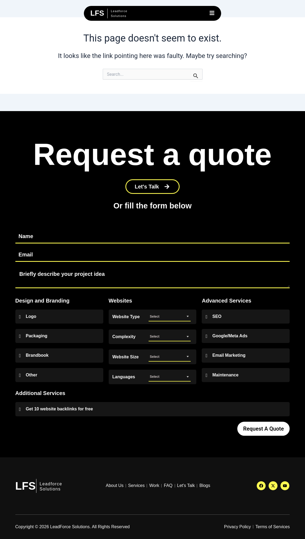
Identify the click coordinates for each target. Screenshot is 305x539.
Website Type (126, 317)
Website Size (125, 357)
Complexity (124, 337)
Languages (123, 377)
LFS (25, 486)
